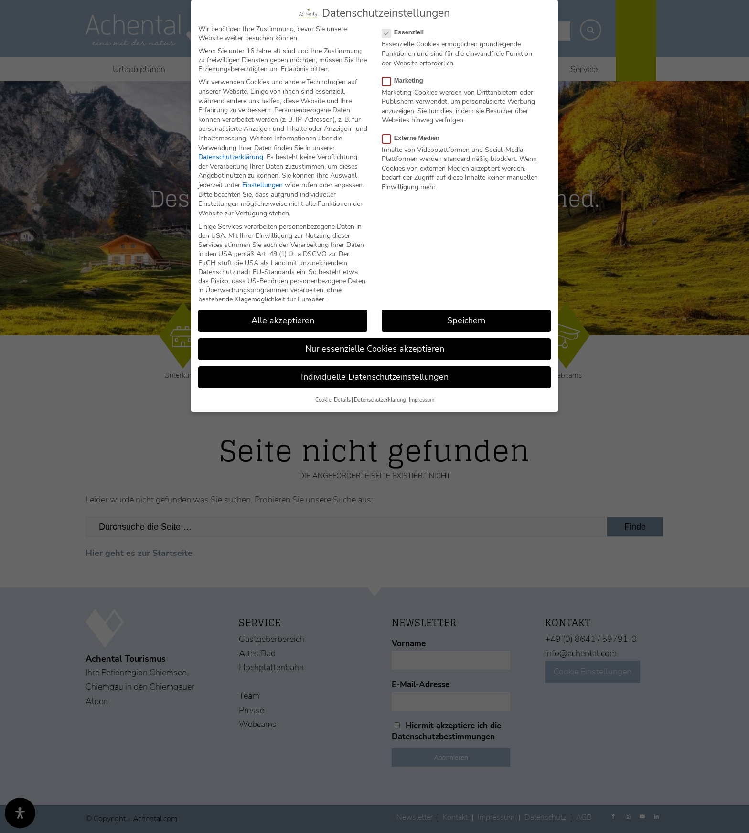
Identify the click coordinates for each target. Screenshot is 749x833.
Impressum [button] (421, 400)
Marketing (406, 80)
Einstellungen (262, 185)
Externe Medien (415, 137)
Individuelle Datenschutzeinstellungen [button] (375, 377)
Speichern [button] (466, 320)
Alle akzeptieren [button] (282, 320)
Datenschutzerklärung (230, 156)
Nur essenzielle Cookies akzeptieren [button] (374, 348)
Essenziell (407, 32)
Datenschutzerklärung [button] (380, 400)
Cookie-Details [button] (333, 400)
